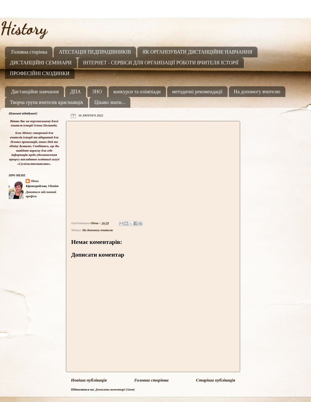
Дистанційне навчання (35, 91)
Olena (34, 181)
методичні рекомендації (197, 91)
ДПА (75, 91)
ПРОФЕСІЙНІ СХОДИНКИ (39, 73)
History (23, 28)
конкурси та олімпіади (137, 91)
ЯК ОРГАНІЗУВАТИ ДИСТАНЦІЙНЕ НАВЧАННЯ (197, 52)
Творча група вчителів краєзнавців (46, 102)
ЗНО (97, 91)
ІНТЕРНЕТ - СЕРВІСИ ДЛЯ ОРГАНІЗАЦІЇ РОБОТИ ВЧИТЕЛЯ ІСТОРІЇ (161, 62)
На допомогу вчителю (257, 91)
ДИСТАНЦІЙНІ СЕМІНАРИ (41, 62)
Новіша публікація (89, 380)
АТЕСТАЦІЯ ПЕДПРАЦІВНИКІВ (95, 52)
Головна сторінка (29, 52)
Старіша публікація (215, 380)
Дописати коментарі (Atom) (115, 389)
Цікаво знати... (109, 102)
